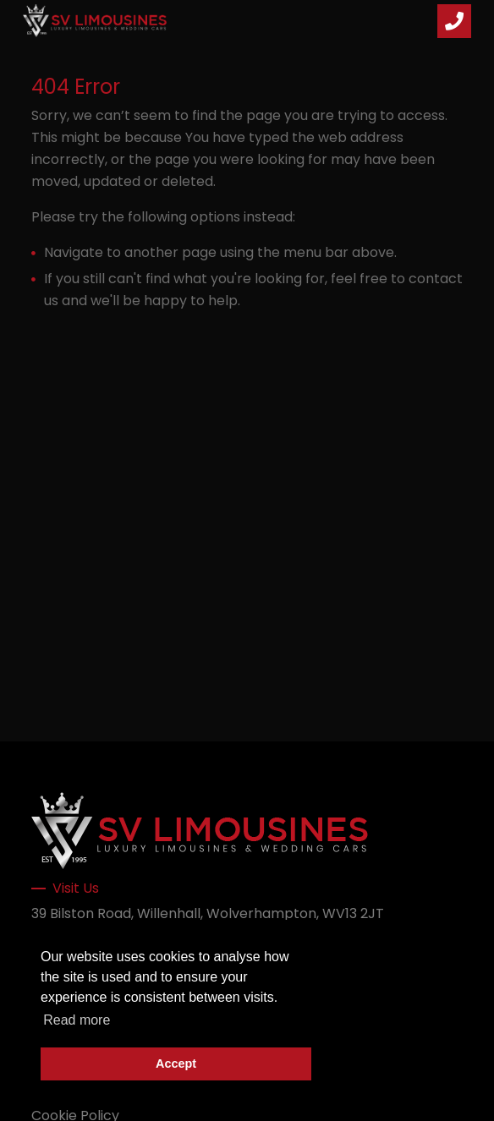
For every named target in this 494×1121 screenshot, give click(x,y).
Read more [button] (76, 1020)
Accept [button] (176, 1063)
